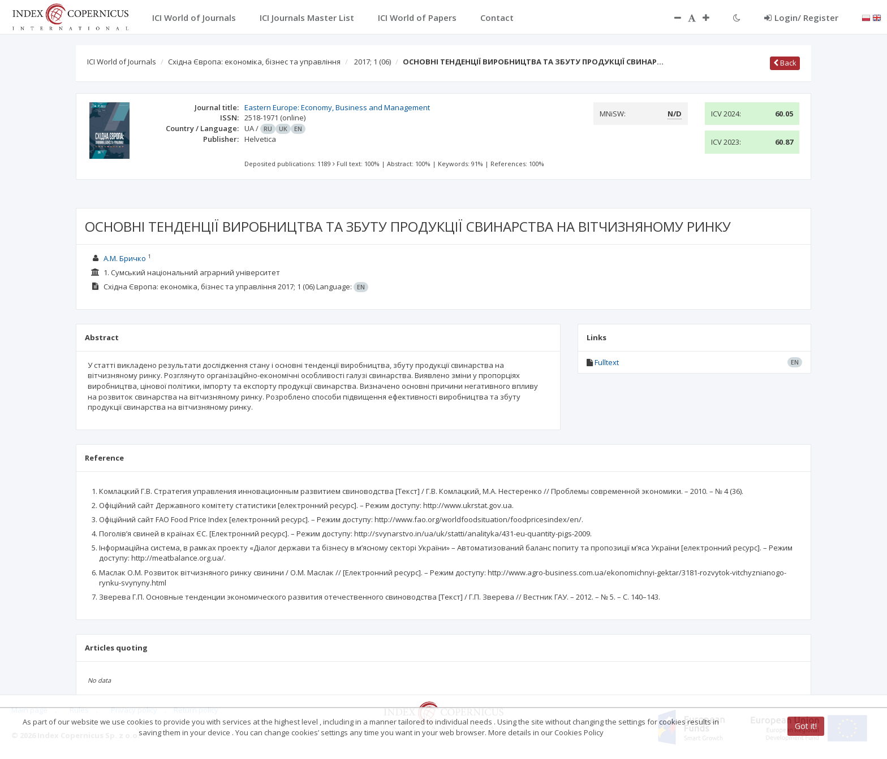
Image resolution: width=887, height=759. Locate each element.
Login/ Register (801, 17)
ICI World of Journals (121, 62)
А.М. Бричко (125, 258)
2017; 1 (372, 62)
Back (784, 63)
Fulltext (607, 362)
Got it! (806, 726)
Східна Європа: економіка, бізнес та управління (254, 62)
